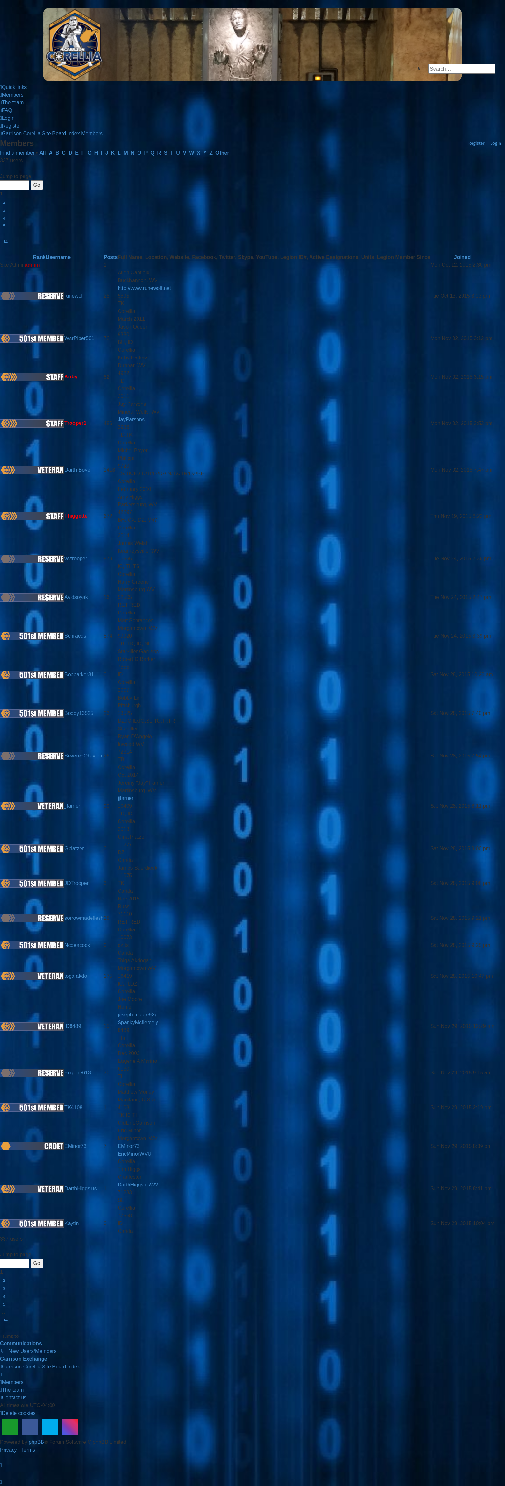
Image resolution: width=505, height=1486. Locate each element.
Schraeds (75, 636)
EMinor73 (75, 1146)
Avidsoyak (76, 597)
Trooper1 (75, 423)
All (42, 153)
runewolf (74, 296)
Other (222, 153)
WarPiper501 (79, 338)
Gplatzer (74, 848)
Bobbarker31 (79, 674)
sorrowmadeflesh (84, 918)
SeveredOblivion (83, 755)
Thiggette (76, 516)
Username (58, 257)
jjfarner (72, 806)
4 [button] (4, 218)
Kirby (71, 377)
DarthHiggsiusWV (138, 1184)
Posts (111, 257)
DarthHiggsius (80, 1188)
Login (495, 143)
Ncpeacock (77, 945)
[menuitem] (12, 95)
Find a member (17, 153)
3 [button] (4, 210)
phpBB (36, 1442)
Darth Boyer (78, 469)
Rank (39, 257)
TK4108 (73, 1107)
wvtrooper (75, 558)
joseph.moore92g (137, 1014)
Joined (462, 257)
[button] (2, 169)
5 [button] (4, 226)
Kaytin (71, 1223)
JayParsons (131, 419)
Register (476, 143)
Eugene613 (77, 1072)
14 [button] (5, 241)
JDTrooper (76, 883)
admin (32, 265)
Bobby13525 (78, 713)
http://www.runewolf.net (144, 288)
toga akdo (75, 976)
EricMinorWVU (134, 1154)
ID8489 (72, 1026)
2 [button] (4, 202)
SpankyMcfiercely (138, 1022)
